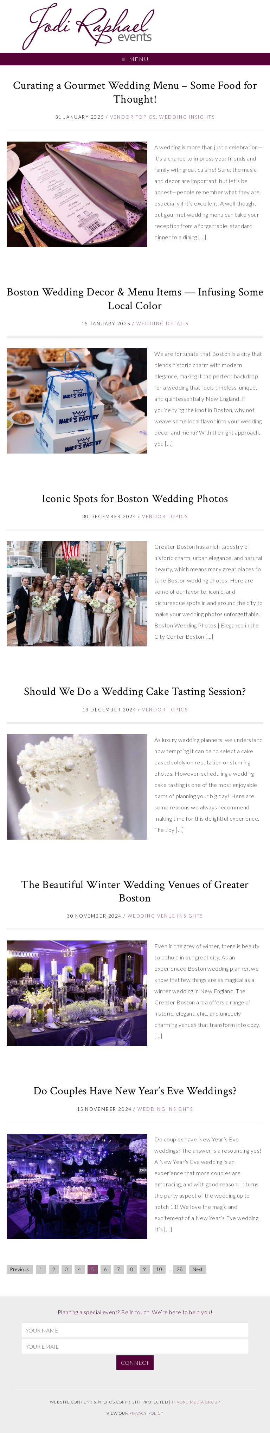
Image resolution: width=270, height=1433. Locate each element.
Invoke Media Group (196, 1402)
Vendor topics (133, 117)
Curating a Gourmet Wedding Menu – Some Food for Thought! (135, 92)
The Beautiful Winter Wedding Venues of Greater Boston (135, 891)
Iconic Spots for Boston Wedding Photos (135, 498)
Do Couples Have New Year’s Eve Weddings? (135, 1091)
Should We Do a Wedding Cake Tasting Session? (135, 691)
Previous (19, 1269)
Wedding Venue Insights (165, 916)
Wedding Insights (187, 117)
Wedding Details (162, 323)
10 (159, 1269)
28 (180, 1269)
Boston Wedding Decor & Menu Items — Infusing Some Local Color (135, 299)
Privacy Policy (146, 1413)
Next (198, 1269)
